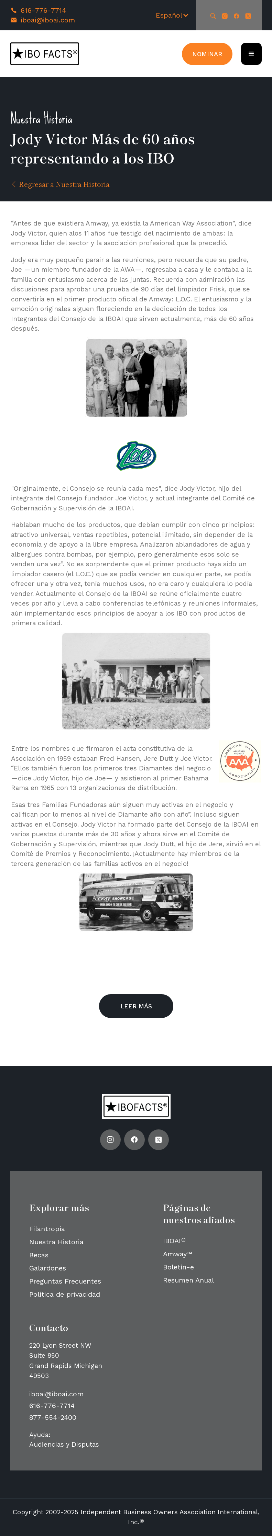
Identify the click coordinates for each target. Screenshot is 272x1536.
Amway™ (177, 1254)
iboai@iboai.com (48, 20)
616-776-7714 (43, 10)
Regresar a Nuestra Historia (60, 184)
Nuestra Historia (56, 1242)
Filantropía (47, 1229)
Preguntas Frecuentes (65, 1281)
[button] (172, 15)
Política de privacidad (64, 1294)
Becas (38, 1255)
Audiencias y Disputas (64, 1444)
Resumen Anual (188, 1280)
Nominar (207, 54)
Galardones (47, 1268)
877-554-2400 (52, 1417)
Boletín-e (178, 1267)
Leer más (136, 1006)
